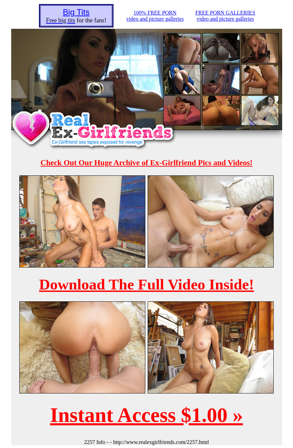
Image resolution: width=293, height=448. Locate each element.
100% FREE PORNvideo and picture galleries (155, 16)
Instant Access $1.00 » (146, 415)
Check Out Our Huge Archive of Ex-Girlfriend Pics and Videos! (147, 162)
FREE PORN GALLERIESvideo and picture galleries (225, 16)
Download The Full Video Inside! (146, 284)
